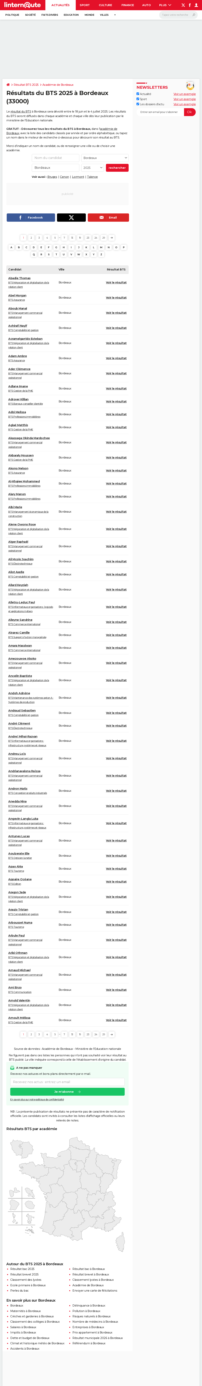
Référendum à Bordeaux (89, 1343)
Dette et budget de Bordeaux (30, 1338)
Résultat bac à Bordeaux (88, 1269)
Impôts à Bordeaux (23, 1332)
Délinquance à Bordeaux (88, 1305)
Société (30, 14)
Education (71, 14)
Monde (89, 14)
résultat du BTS (20, 111)
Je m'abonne (64, 1092)
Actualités (60, 5)
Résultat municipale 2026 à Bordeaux (97, 1338)
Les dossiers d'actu (150, 104)
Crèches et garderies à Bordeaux (32, 1316)
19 (80, 237)
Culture (105, 5)
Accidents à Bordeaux (24, 1348)
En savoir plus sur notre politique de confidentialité (37, 1099)
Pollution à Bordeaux (86, 1311)
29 (103, 237)
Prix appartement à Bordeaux (92, 1332)
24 (95, 237)
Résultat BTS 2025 (26, 85)
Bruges (52, 177)
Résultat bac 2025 (22, 1269)
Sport (85, 5)
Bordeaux (16, 1305)
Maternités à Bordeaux (25, 1311)
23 (88, 237)
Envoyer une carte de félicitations (94, 1290)
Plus (165, 5)
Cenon (64, 177)
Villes (104, 14)
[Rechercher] (178, 15)
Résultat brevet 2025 (24, 1274)
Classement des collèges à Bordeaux (35, 1321)
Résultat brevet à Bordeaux (90, 1274)
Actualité (144, 94)
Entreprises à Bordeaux (88, 1327)
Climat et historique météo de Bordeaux (37, 1343)
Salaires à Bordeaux (23, 1327)
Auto (146, 5)
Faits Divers (49, 14)
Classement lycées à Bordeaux (93, 1280)
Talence (92, 177)
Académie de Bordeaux (58, 85)
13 (72, 237)
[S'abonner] (166, 112)
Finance (128, 5)
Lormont (78, 177)
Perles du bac (19, 1290)
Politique (12, 14)
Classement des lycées (25, 1280)
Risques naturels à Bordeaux (91, 1316)
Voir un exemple (185, 94)
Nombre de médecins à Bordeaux (95, 1321)
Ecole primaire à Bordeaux (28, 1285)
